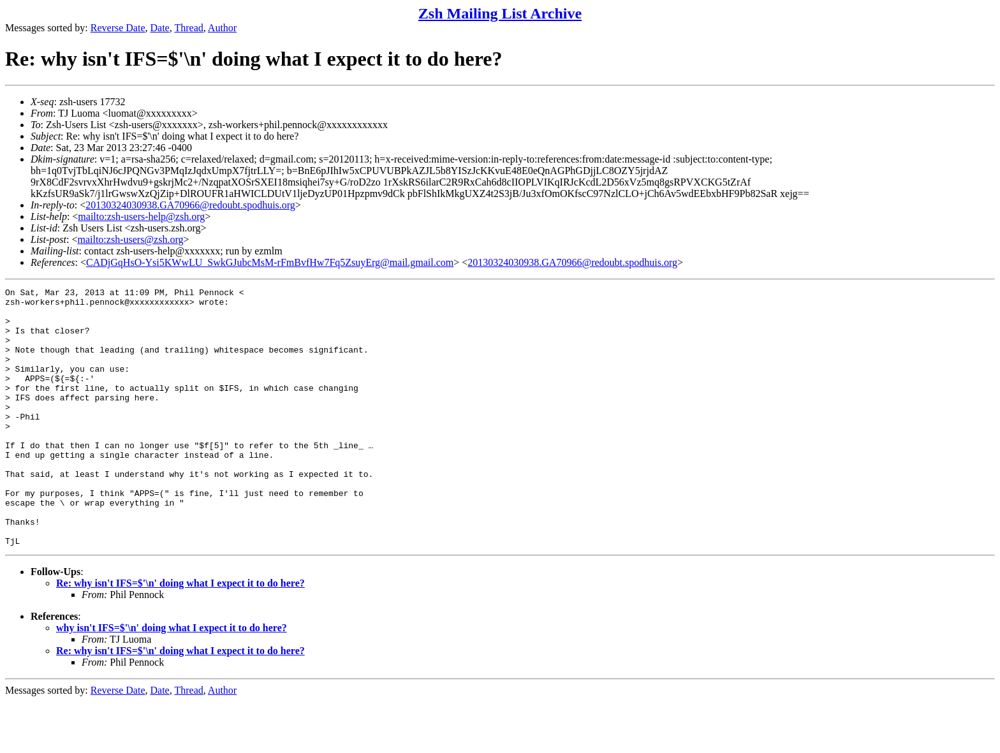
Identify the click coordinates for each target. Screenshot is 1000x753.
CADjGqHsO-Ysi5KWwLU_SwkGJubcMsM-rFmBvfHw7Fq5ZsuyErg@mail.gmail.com (269, 262)
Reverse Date (118, 27)
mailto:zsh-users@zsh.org (130, 239)
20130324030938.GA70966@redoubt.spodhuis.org (190, 205)
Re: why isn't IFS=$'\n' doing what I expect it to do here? (180, 634)
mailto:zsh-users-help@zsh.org (141, 216)
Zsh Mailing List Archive (500, 13)
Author (222, 27)
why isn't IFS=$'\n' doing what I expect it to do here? (171, 679)
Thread (188, 27)
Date (160, 27)
